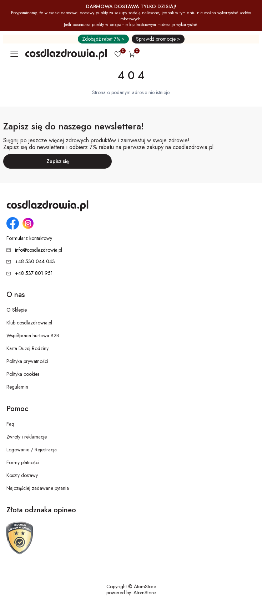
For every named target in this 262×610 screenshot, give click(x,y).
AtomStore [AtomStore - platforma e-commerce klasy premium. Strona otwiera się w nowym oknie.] (144, 592)
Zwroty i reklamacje (26, 436)
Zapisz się (57, 161)
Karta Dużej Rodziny (27, 348)
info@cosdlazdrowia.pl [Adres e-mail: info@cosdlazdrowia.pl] (38, 249)
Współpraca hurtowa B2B (32, 335)
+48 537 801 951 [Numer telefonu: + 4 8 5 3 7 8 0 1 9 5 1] (34, 273)
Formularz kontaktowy (29, 238)
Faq (10, 423)
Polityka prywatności (27, 361)
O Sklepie (16, 309)
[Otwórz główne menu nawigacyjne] (15, 54)
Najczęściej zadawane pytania (37, 488)
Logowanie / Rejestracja (31, 449)
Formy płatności (22, 462)
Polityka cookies (22, 374)
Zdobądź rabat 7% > (103, 38)
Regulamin (17, 386)
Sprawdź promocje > (158, 38)
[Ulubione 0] (118, 55)
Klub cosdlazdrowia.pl (29, 322)
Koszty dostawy (22, 475)
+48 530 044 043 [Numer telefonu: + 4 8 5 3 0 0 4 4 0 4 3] (35, 261)
